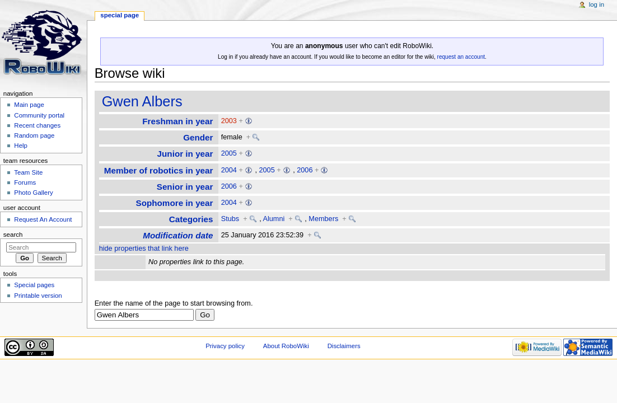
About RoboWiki (286, 346)
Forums (25, 182)
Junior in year (185, 153)
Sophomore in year (174, 203)
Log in (596, 4)
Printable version (38, 295)
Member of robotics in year (158, 170)
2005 (229, 153)
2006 (304, 170)
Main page (29, 104)
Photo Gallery (33, 192)
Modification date (178, 235)
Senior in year (185, 186)
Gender (198, 137)
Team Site (28, 172)
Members (323, 219)
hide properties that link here (144, 248)
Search (13, 234)
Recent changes (37, 125)
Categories (191, 219)
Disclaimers (344, 346)
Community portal (39, 115)
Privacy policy (225, 346)
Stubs (230, 219)
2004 (229, 170)
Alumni (274, 219)
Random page (34, 135)
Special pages (34, 285)
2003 (229, 121)
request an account (461, 57)
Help (20, 145)
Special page (119, 15)
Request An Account (43, 219)
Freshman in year (177, 121)
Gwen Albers (142, 101)
